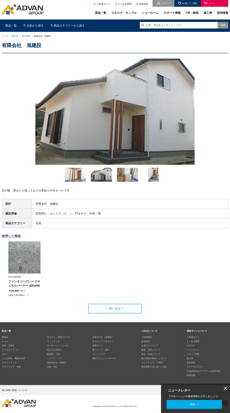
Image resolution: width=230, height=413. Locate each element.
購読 (193, 404)
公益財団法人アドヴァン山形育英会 (204, 371)
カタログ (191, 345)
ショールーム (150, 12)
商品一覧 (100, 12)
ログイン (166, 3)
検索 (222, 25)
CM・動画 (192, 12)
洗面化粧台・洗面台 (56, 362)
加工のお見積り (54, 350)
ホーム (5, 36)
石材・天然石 (8, 345)
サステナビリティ (195, 367)
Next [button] (28, 164)
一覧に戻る (114, 308)
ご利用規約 (146, 337)
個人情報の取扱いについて (154, 358)
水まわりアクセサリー (103, 341)
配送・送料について (150, 350)
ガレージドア (98, 354)
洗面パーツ (97, 345)
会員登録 (143, 4)
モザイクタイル (9, 362)
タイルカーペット (10, 350)
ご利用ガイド (103, 4)
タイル (5, 341)
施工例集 (26, 36)
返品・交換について (150, 354)
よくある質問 (124, 4)
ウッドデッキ (53, 341)
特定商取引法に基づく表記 (154, 367)
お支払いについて (149, 345)
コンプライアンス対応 (152, 362)
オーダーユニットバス (57, 345)
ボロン (5, 354)
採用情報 (222, 12)
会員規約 (145, 341)
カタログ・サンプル (124, 12)
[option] (115, 112)
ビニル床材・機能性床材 (13, 358)
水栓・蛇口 (52, 367)
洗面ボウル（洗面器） (103, 337)
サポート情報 (172, 12)
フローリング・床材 (11, 367)
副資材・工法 (53, 354)
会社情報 (191, 362)
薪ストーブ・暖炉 (100, 350)
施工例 (207, 12)
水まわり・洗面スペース (58, 337)
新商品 (5, 337)
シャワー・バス (54, 358)
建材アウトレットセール (104, 358)
